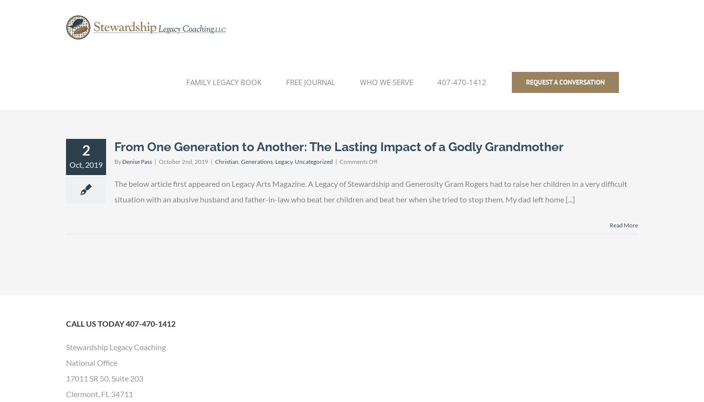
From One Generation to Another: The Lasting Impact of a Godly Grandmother (339, 146)
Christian (227, 161)
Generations (257, 161)
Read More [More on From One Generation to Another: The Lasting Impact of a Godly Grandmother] (624, 225)
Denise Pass (137, 161)
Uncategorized (314, 161)
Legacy (283, 161)
